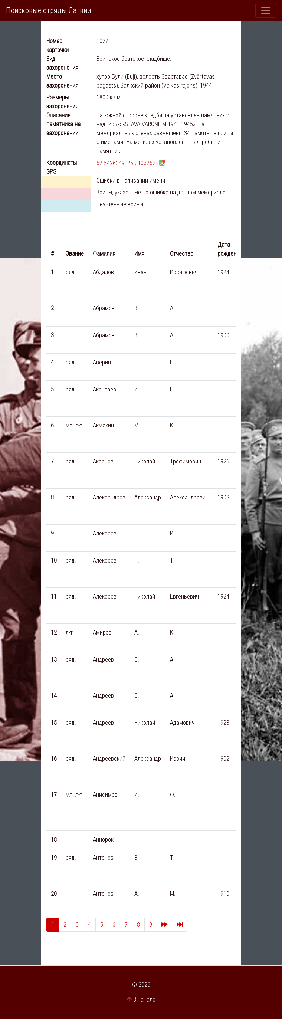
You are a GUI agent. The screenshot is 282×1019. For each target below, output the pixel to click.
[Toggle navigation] (265, 10)
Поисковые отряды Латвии (48, 10)
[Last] (179, 925)
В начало (144, 999)
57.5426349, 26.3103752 (125, 163)
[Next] (164, 925)
